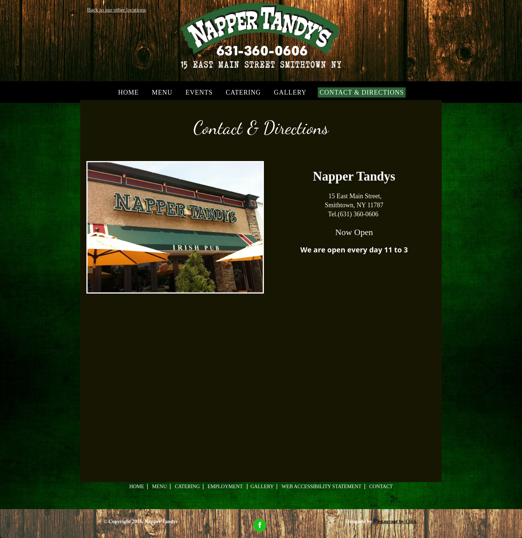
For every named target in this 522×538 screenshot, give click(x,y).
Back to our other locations (116, 10)
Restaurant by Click (395, 521)
